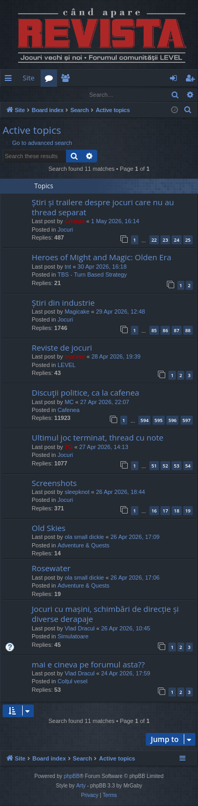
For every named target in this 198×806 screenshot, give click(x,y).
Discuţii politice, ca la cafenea (85, 393)
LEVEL (67, 365)
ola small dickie (84, 537)
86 (165, 330)
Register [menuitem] (192, 80)
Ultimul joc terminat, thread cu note (98, 438)
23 (165, 240)
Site (28, 78)
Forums (51, 80)
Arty (81, 786)
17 (165, 511)
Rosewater (51, 568)
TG (68, 447)
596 (172, 420)
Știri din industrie (63, 303)
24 (176, 240)
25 (188, 240)
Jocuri (65, 230)
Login (17, 94)
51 (154, 466)
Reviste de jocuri (62, 348)
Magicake (76, 312)
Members (67, 80)
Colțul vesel (73, 682)
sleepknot (76, 492)
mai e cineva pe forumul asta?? (88, 665)
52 (165, 466)
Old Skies (48, 528)
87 (176, 330)
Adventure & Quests (83, 546)
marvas (74, 357)
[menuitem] (126, 78)
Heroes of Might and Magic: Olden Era (101, 257)
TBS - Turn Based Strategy (92, 275)
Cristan (74, 221)
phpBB (72, 777)
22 (154, 240)
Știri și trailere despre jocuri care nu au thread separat (103, 207)
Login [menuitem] (175, 80)
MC (68, 402)
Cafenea (69, 410)
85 (154, 330)
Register (52, 94)
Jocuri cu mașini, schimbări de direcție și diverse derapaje (105, 614)
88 (188, 330)
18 (176, 511)
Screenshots (54, 483)
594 (144, 420)
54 (188, 466)
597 (187, 420)
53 (176, 466)
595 (159, 420)
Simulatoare (73, 637)
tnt (67, 267)
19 (188, 511)
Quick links (10, 80)
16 (154, 511)
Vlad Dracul (79, 629)
